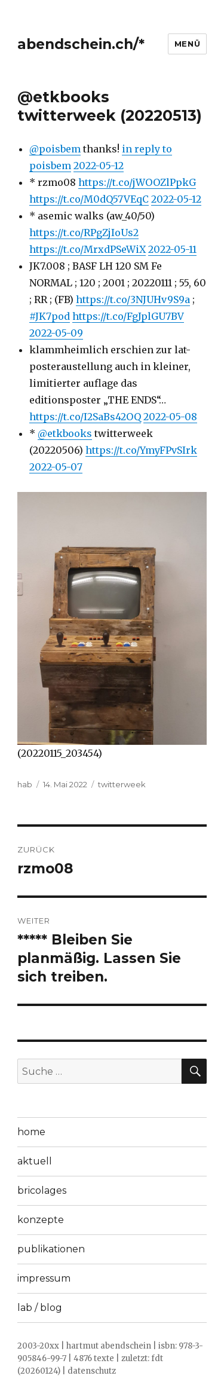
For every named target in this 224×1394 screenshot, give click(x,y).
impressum (43, 1278)
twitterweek (122, 784)
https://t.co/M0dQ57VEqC (89, 199)
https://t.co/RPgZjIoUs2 (84, 233)
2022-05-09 (56, 333)
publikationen (51, 1249)
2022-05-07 (55, 467)
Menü (187, 43)
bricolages (41, 1190)
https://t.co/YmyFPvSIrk (141, 450)
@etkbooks (65, 433)
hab (24, 784)
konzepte (40, 1219)
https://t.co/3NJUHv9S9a (133, 299)
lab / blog (39, 1307)
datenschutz (91, 1371)
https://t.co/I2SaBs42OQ (85, 417)
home (31, 1132)
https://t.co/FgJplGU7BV (128, 316)
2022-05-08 (170, 417)
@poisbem (55, 149)
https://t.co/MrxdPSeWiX (87, 249)
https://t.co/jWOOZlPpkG (137, 182)
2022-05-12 (98, 166)
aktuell (34, 1161)
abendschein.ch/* (81, 44)
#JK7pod (49, 316)
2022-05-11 (172, 249)
